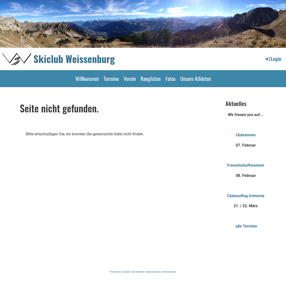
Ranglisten (151, 78)
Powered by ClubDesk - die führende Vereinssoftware (135, 271)
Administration (169, 271)
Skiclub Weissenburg (74, 58)
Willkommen (87, 78)
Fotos (170, 78)
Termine (111, 78)
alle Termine (246, 226)
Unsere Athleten (195, 78)
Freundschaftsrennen (245, 165)
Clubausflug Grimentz (245, 196)
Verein (130, 78)
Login (272, 58)
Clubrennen (246, 135)
